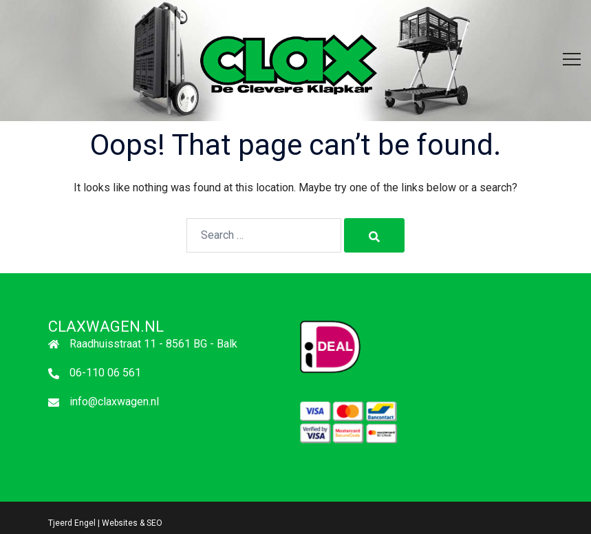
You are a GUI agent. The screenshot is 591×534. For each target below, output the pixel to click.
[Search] (374, 235)
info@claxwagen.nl (114, 401)
